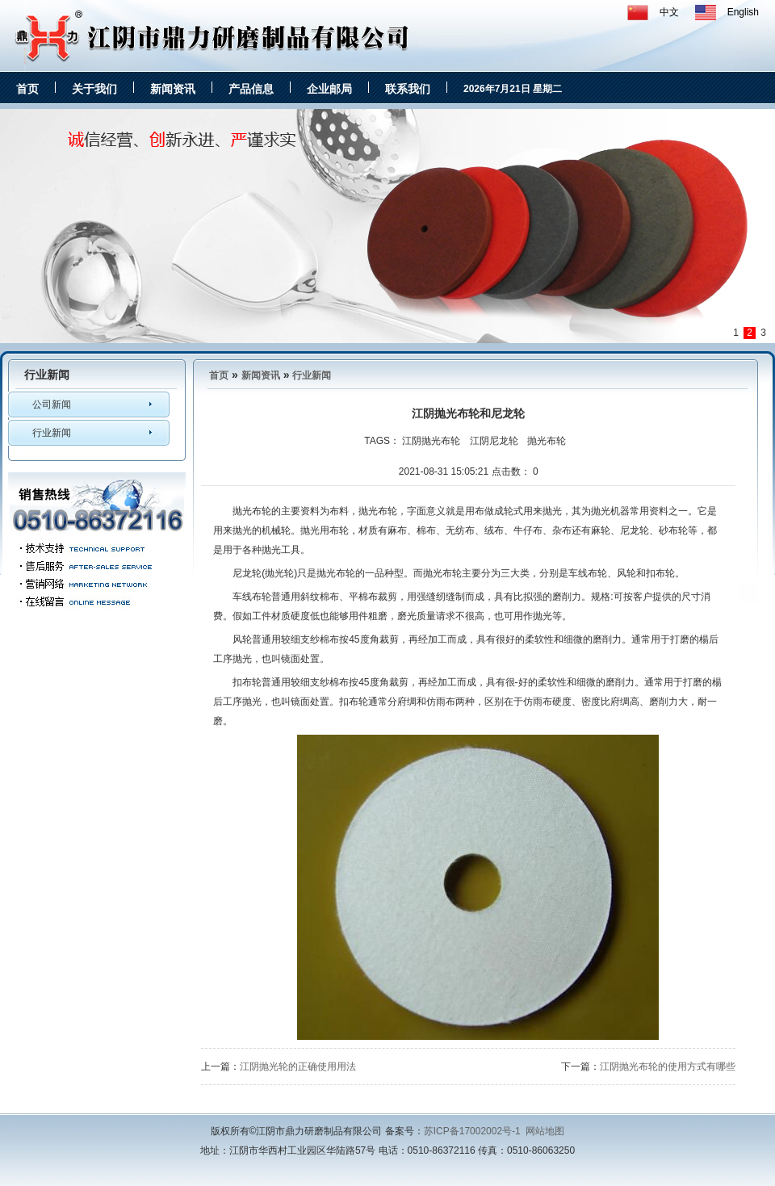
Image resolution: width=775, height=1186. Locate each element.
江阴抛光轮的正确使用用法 (298, 1066)
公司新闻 (51, 404)
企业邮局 (329, 88)
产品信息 (251, 88)
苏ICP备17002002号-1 (472, 1131)
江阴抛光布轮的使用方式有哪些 (667, 1066)
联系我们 (407, 88)
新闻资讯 (172, 88)
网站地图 (545, 1131)
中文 (669, 12)
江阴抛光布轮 (431, 440)
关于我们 (94, 88)
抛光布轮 (546, 440)
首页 (27, 88)
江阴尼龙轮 (494, 440)
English (743, 12)
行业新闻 (51, 432)
